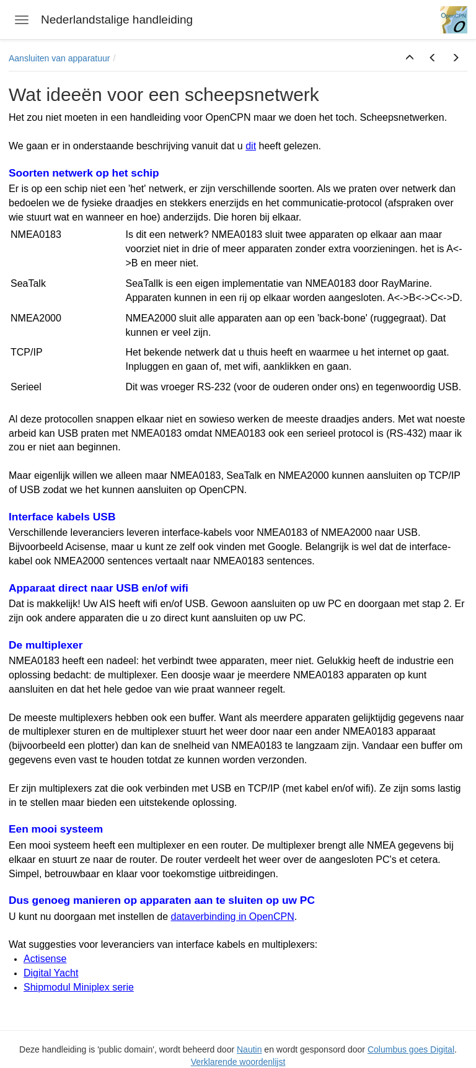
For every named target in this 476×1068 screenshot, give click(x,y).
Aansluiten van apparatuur (59, 58)
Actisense (45, 958)
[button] (409, 58)
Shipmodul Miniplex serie (79, 987)
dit (250, 146)
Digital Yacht (51, 973)
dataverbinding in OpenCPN (232, 916)
